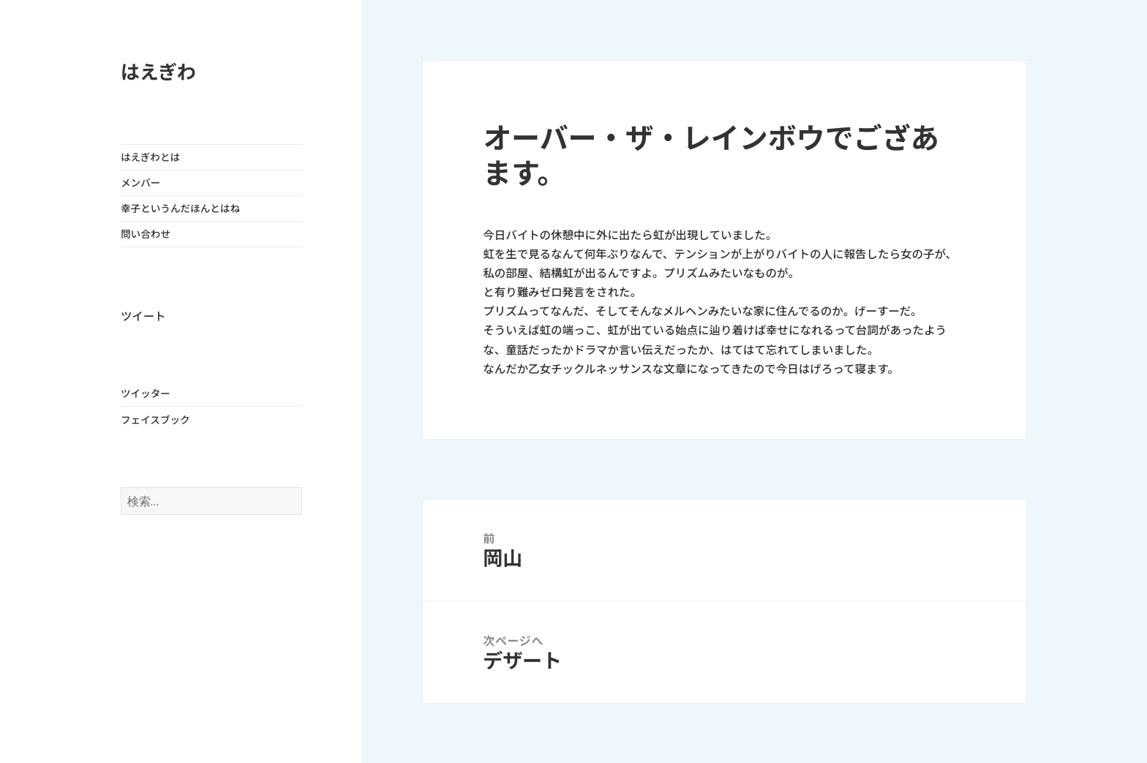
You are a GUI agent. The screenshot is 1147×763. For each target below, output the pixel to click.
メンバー (140, 183)
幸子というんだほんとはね (180, 208)
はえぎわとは (150, 157)
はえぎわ (158, 72)
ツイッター (145, 393)
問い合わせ (145, 234)
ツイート (143, 316)
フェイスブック (155, 420)
